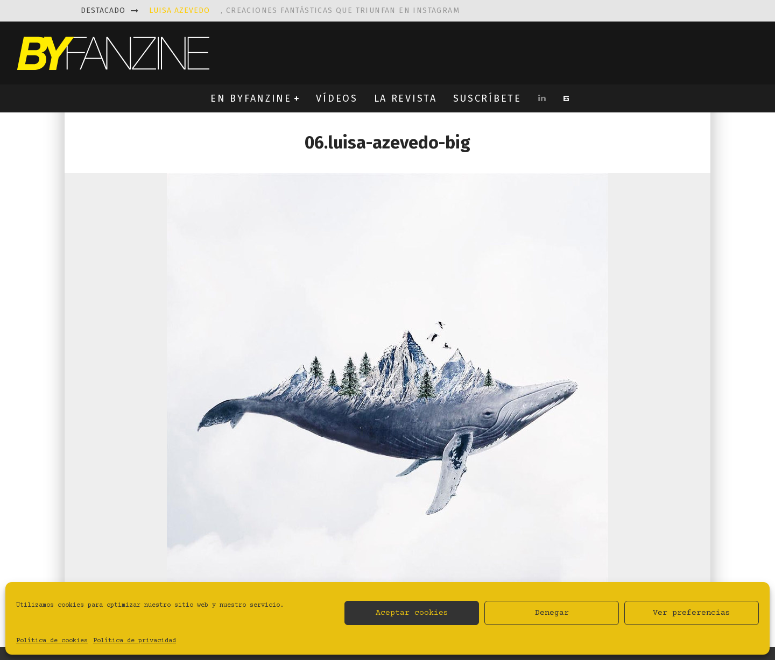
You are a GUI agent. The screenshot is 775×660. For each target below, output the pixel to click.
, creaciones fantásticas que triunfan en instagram (304, 10)
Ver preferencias (691, 613)
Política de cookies (52, 640)
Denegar (552, 613)
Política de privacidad (134, 640)
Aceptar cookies (412, 613)
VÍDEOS (336, 98)
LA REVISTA (405, 98)
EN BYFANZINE (250, 98)
